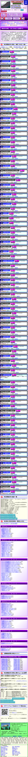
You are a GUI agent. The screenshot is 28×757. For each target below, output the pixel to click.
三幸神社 (6, 161)
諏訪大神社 (7, 246)
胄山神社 (6, 491)
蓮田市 (5, 603)
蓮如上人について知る (16, 753)
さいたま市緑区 (10, 569)
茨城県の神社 (17, 662)
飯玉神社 (6, 467)
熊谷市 (5, 553)
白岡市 (5, 577)
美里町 (5, 623)
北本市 (5, 550)
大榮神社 (6, 308)
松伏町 (6, 620)
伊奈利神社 (6, 56)
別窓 (14, 514)
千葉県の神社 (4, 665)
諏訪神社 (6, 232)
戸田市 (4, 590)
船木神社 (6, 294)
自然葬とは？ (3, 754)
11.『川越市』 (8, 18)
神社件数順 (14, 523)
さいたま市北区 (9, 565)
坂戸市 (5, 573)
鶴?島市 (6, 586)
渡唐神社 (6, 341)
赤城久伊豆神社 (8, 261)
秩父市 (5, 585)
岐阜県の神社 (17, 669)
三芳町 (5, 626)
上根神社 (6, 199)
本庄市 (6, 615)
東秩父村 (8, 608)
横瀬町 (5, 634)
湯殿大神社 (7, 365)
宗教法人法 (3, 750)
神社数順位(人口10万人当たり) (6, 516)
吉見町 (5, 636)
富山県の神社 (4, 667)
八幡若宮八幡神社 (9, 410)
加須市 (4, 543)
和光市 (5, 648)
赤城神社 (6, 265)
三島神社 (6, 166)
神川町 (6, 544)
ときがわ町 (7, 588)
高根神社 (6, 142)
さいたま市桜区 (10, 566)
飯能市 (5, 607)
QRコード (14, 712)
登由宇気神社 (8, 346)
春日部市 (6, 542)
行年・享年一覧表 (4, 753)
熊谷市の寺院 (10, 23)
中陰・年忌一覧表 (4, 749)
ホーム (22, 9)
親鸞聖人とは (14, 750)
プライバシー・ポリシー (6, 736)
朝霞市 (5, 529)
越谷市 (5, 556)
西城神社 (6, 256)
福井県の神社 (4, 668)
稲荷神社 (6, 94)
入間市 (5, 532)
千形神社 (6, 280)
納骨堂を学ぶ (3, 747)
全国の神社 (19, 23)
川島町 (6, 549)
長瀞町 (6, 595)
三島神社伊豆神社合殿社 (11, 170)
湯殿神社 (6, 356)
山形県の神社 (17, 661)
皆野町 (5, 624)
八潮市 (5, 633)
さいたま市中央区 (11, 567)
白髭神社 (6, 396)
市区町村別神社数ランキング (6, 514)
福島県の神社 (4, 662)
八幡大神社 (7, 463)
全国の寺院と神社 (5, 22)
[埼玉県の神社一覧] (19, 47)
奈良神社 (6, 370)
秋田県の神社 (4, 661)
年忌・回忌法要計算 (4, 746)
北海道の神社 (4, 659)
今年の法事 (14, 749)
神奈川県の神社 (5, 666)
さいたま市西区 (9, 568)
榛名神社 (6, 208)
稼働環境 (15, 736)
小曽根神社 (7, 194)
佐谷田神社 (7, 156)
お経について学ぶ (15, 754)
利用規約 (20, 736)
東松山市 (8, 609)
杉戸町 (5, 579)
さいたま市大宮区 (11, 564)
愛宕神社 (5, 51)
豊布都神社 (7, 482)
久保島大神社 (8, 109)
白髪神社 (6, 391)
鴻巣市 (5, 555)
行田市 (5, 551)
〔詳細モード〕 (4, 47)
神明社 (6, 213)
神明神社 (6, 227)
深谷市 (5, 611)
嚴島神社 (6, 128)
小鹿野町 (6, 533)
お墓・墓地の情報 (4, 748)
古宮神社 (6, 132)
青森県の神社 (17, 659)
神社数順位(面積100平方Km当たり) (7, 518)
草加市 (5, 580)
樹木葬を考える (15, 748)
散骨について (14, 747)
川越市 (5, 548)
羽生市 (5, 606)
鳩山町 (6, 604)
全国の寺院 (16, 22)
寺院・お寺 (3, 755)
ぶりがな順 (2, 523)
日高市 (5, 610)
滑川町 (6, 597)
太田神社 (6, 303)
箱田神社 (6, 401)
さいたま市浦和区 (10, 562)
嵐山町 (6, 643)
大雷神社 (6, 318)
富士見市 (5, 613)
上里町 (6, 545)
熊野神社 (6, 123)
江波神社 (6, 137)
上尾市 (5, 528)
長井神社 (6, 327)
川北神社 (6, 284)
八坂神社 (6, 406)
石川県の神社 (17, 667)
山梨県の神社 (17, 668)
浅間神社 (6, 289)
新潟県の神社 (17, 666)
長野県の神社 (4, 669)
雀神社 (6, 251)
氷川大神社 (7, 477)
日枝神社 (6, 382)
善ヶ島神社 (7, 299)
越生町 (5, 536)
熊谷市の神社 (12, 25)
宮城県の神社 (17, 660)
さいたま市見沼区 (10, 572)
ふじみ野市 (7, 614)
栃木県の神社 (4, 663)
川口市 (5, 546)
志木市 (4, 576)
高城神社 (6, 147)
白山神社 (6, 387)
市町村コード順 (8, 523)
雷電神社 (6, 486)
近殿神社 (6, 118)
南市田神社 (7, 375)
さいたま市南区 (10, 571)
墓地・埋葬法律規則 (16, 746)
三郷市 (5, 621)
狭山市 (5, 575)
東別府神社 (7, 351)
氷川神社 (6, 472)
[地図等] (15, 53)
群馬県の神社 (17, 663)
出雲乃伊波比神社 (9, 180)
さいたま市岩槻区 (11, 561)
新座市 (5, 598)
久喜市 (4, 552)
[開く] (12, 51)
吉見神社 (6, 99)
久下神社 (6, 104)
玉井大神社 (7, 113)
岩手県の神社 (4, 660)
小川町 (5, 534)
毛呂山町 (7, 627)
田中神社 (6, 337)
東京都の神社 (17, 665)
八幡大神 (6, 458)
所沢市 (6, 589)
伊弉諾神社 (6, 90)
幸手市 (5, 574)
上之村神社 (7, 204)
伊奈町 (5, 531)
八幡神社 (6, 415)
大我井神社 (7, 313)
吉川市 (5, 635)
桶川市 (5, 535)
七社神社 (6, 175)
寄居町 (5, 637)
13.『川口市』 (16, 18)
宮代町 (6, 625)
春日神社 (6, 185)
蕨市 (4, 650)
